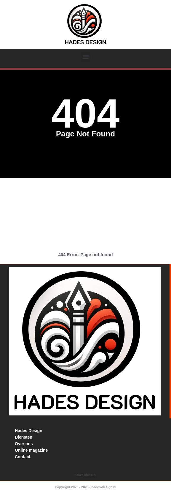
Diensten (23, 437)
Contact (22, 456)
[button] (85, 57)
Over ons (24, 443)
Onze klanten (85, 475)
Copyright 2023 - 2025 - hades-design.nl (85, 487)
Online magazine (31, 450)
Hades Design (28, 430)
